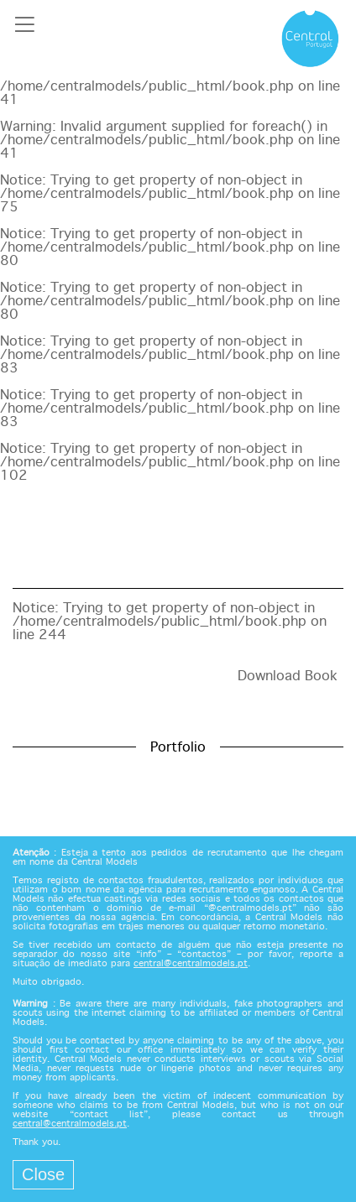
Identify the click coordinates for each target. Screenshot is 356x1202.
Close (43, 1174)
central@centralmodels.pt (191, 964)
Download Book (288, 676)
